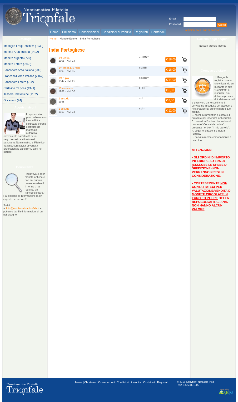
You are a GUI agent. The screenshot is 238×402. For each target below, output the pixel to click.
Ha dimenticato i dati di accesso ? (203, 30)
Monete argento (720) (17, 58)
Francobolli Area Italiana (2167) (23, 76)
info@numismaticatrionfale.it (22, 208)
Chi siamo (90, 382)
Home (53, 38)
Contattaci (149, 382)
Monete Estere (68, 38)
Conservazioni (106, 382)
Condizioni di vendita (129, 382)
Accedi (222, 24)
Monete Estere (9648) (17, 64)
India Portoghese (90, 38)
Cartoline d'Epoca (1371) (19, 88)
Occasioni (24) (13, 100)
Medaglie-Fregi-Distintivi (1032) (23, 46)
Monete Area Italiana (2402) (21, 52)
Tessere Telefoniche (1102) (21, 94)
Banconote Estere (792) (19, 82)
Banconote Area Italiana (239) (22, 70)
